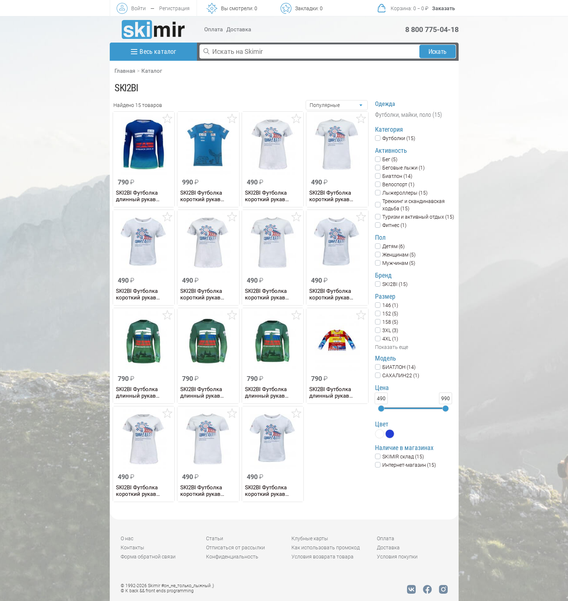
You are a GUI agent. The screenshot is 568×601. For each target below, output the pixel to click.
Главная (124, 71)
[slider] (381, 408)
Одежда (385, 103)
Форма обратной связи (148, 557)
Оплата (213, 29)
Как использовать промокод (325, 547)
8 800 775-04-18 (432, 29)
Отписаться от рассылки (235, 547)
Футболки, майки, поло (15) (408, 114)
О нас (127, 538)
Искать (437, 51)
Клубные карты (309, 538)
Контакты (132, 547)
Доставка (238, 29)
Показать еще (391, 347)
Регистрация (174, 8)
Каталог (151, 71)
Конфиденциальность (232, 557)
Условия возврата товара (322, 557)
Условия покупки (397, 557)
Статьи (214, 538)
